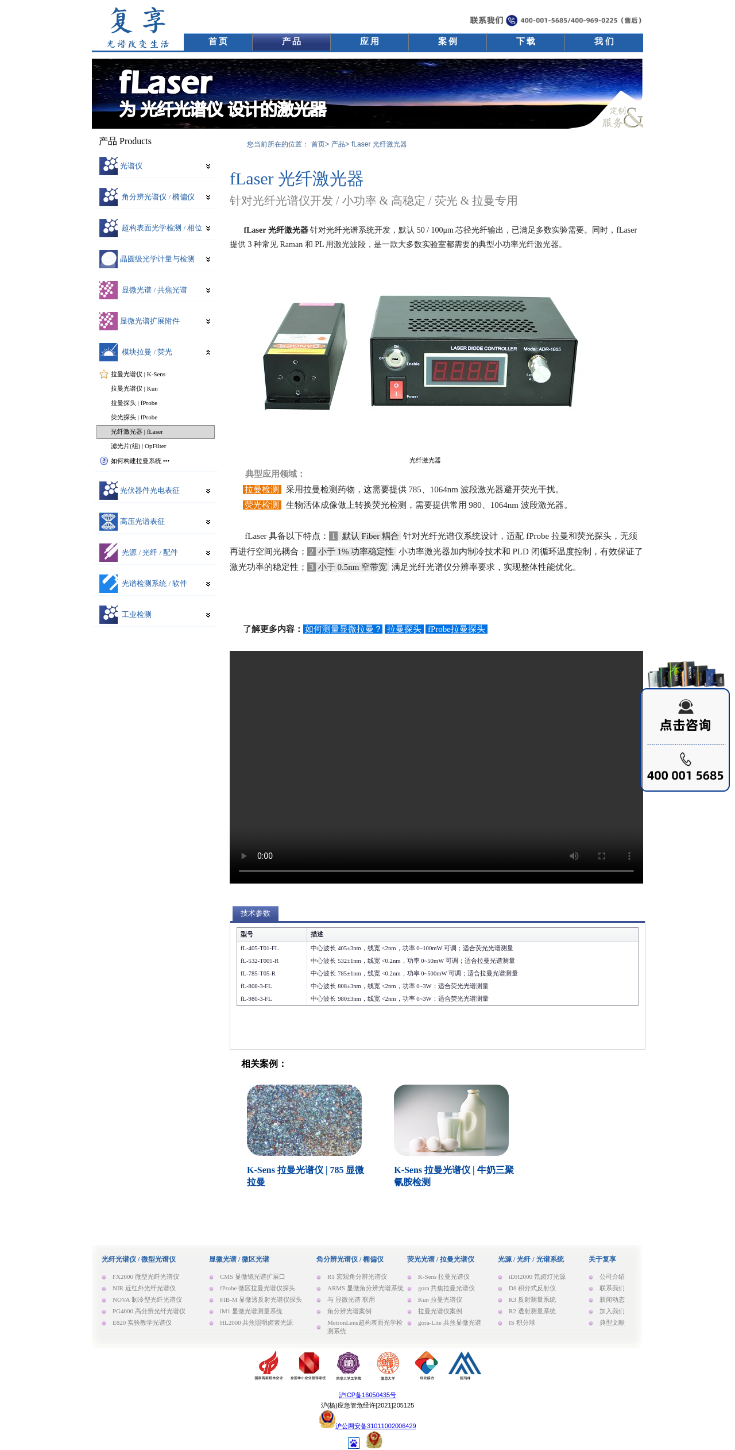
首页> (320, 144)
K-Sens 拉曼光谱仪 (444, 1276)
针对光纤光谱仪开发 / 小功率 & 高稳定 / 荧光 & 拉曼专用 (374, 200)
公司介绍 (612, 1276)
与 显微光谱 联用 (351, 1299)
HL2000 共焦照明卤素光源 (256, 1322)
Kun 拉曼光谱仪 (440, 1299)
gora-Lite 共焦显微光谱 (449, 1322)
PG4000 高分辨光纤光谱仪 (149, 1311)
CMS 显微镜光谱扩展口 (252, 1276)
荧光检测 (262, 505)
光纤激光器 (425, 460)
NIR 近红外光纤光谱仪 (144, 1288)
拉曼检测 (262, 489)
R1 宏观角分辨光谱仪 (357, 1276)
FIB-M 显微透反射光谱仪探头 (261, 1299)
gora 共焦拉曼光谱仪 (446, 1288)
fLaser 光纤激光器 (297, 178)
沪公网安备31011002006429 (375, 1425)
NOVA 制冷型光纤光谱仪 (147, 1299)
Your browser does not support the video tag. (436, 767)
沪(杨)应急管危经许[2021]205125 (368, 1405)
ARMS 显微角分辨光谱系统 (365, 1288)
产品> (340, 144)
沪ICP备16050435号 (367, 1394)
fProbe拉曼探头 (456, 629)
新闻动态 (612, 1299)
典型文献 (612, 1322)
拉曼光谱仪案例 (440, 1311)
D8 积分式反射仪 (532, 1288)
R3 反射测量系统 (532, 1299)
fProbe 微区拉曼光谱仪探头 (257, 1288)
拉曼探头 (404, 629)
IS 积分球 (522, 1322)
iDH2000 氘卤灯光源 (537, 1276)
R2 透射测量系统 (532, 1311)
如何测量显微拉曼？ (343, 629)
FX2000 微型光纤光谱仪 (146, 1276)
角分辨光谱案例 (349, 1311)
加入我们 (612, 1311)
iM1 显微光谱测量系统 (251, 1311)
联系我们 (612, 1288)
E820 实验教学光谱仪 (142, 1322)
